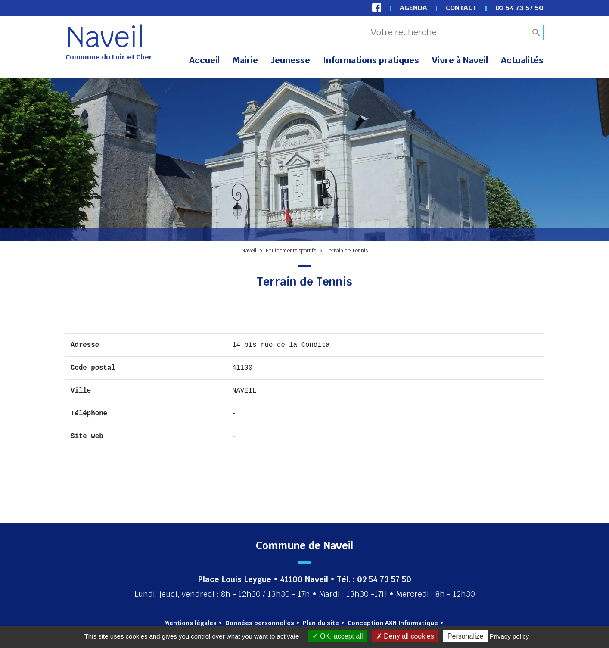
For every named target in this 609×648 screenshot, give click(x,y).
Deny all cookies (405, 636)
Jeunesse (290, 60)
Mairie (245, 60)
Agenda (413, 7)
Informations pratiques (371, 60)
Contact (461, 7)
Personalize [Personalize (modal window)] (465, 636)
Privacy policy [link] (509, 636)
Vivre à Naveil (460, 60)
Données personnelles (259, 623)
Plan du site (321, 623)
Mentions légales (190, 623)
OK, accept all (337, 636)
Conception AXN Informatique (393, 623)
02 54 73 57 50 (519, 7)
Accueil (204, 60)
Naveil (105, 37)
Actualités (522, 60)
